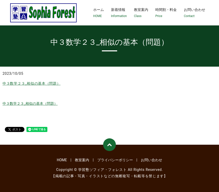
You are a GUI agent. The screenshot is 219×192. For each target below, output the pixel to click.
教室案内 (141, 13)
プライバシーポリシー (115, 160)
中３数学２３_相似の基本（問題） (32, 83)
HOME (62, 160)
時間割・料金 (166, 13)
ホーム (98, 13)
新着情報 (119, 13)
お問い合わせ (194, 13)
